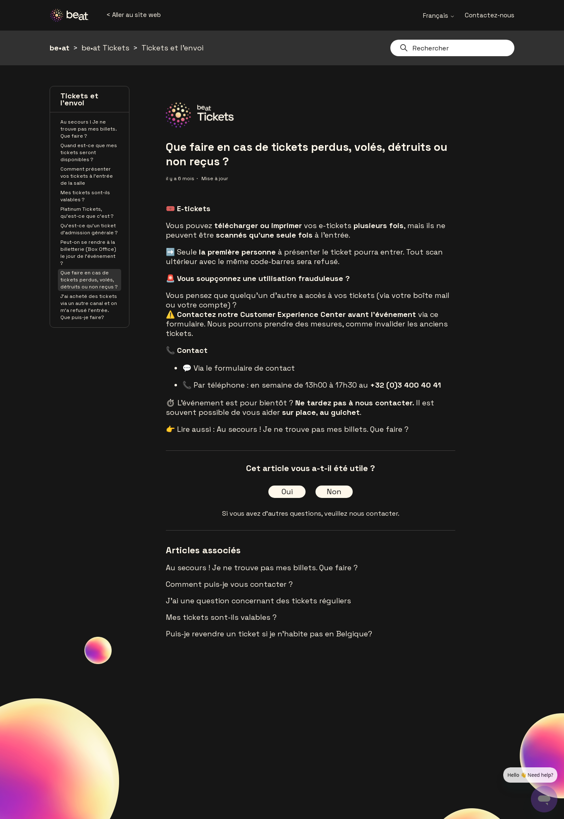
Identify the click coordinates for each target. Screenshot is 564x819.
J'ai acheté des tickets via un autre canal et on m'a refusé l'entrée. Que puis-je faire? (88, 307)
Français (439, 15)
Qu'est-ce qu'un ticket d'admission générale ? (89, 229)
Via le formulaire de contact (244, 368)
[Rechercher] (452, 48)
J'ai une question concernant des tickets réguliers (258, 600)
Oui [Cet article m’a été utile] (287, 491)
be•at (59, 47)
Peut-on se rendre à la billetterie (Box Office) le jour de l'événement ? (88, 253)
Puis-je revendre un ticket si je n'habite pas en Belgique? (269, 633)
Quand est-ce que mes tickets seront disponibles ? (88, 152)
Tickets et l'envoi (172, 47)
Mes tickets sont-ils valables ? (85, 196)
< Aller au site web (133, 15)
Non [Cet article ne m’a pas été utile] (334, 491)
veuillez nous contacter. (361, 513)
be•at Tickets (105, 47)
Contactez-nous (489, 15)
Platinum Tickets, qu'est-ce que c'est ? (87, 212)
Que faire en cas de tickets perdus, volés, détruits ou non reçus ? (89, 279)
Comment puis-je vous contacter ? (229, 584)
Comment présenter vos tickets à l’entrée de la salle (86, 176)
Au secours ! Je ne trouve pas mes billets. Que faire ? (88, 129)
